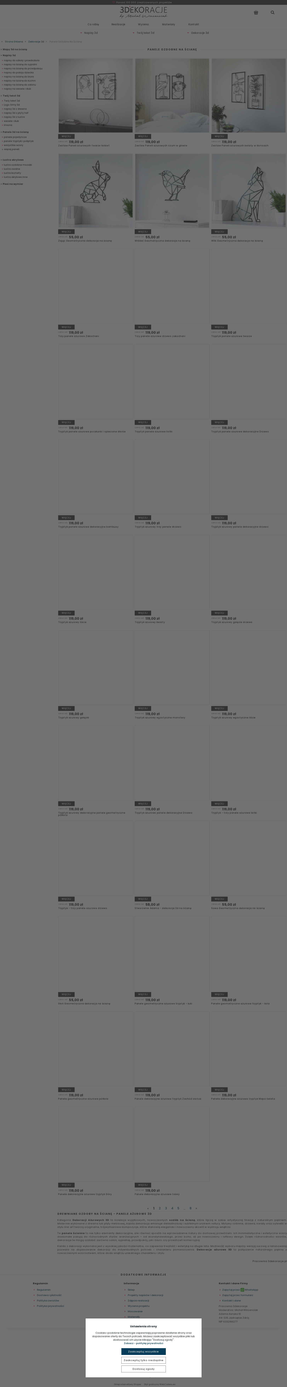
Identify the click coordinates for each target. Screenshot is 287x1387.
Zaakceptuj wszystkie (143, 1351)
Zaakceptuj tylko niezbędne (144, 1360)
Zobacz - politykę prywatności (143, 1343)
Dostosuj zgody (144, 1369)
